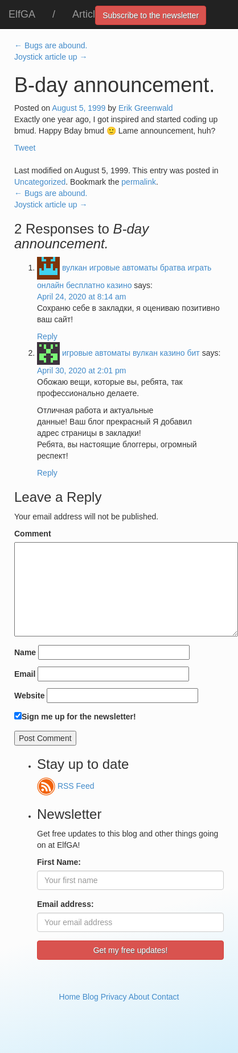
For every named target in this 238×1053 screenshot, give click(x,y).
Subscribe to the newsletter (150, 15)
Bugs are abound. (50, 45)
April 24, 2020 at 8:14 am (81, 296)
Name (25, 652)
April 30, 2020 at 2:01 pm (81, 370)
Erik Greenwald (145, 108)
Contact (165, 996)
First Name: (59, 862)
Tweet (24, 147)
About (139, 996)
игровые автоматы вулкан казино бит (131, 352)
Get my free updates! (130, 950)
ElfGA (22, 14)
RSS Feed (65, 785)
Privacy (114, 996)
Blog (91, 996)
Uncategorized (39, 181)
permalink (138, 181)
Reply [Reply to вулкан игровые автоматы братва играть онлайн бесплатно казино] (47, 336)
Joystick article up (50, 56)
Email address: (65, 904)
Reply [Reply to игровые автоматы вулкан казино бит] (47, 472)
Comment (32, 533)
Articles (89, 14)
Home (69, 996)
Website (29, 695)
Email (24, 674)
